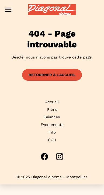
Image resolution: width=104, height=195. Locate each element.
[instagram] (59, 156)
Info (52, 132)
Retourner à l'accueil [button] (52, 75)
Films (52, 109)
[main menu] (8, 10)
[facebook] (44, 156)
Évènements (52, 124)
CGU (52, 140)
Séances (52, 117)
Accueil (52, 102)
